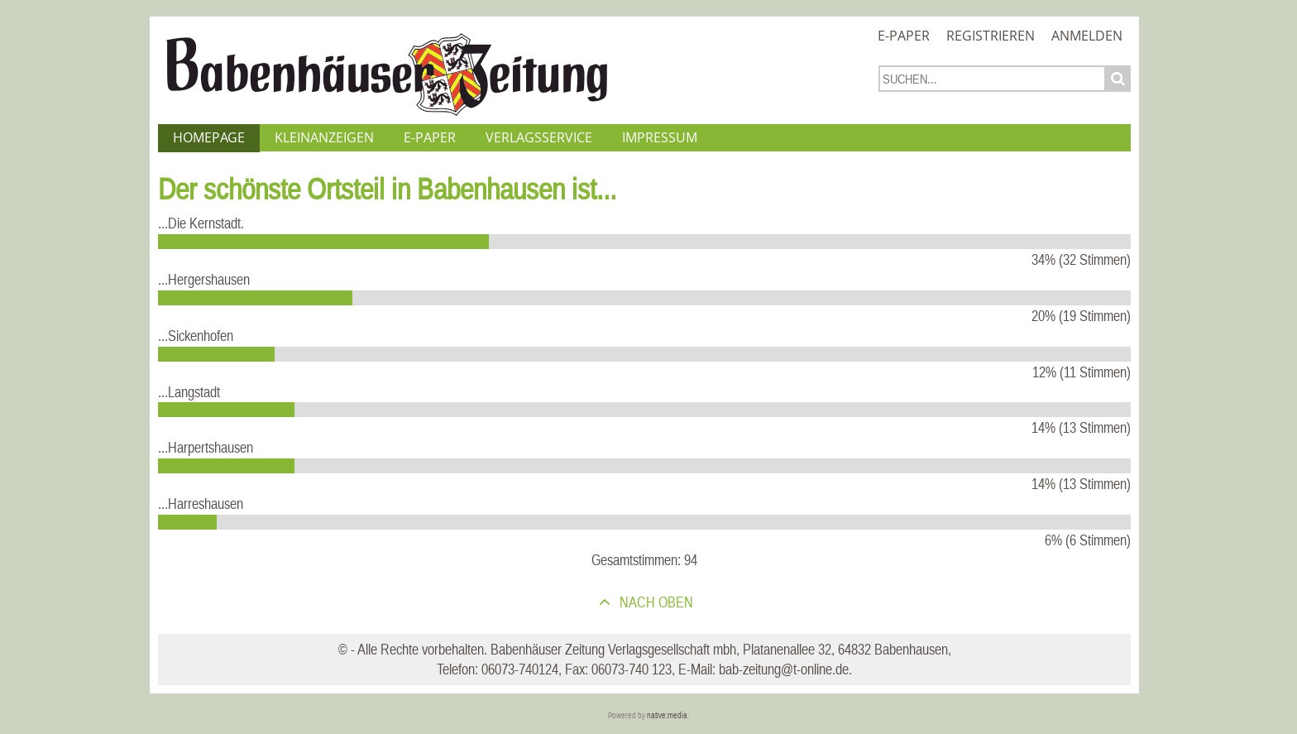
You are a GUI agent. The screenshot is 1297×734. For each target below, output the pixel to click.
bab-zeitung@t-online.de (784, 669)
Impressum (659, 137)
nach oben (654, 602)
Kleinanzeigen (324, 137)
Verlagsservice (539, 137)
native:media (667, 715)
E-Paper (904, 35)
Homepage (209, 137)
